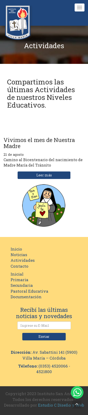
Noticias (19, 254)
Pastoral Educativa (29, 291)
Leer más (44, 175)
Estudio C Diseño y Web (61, 405)
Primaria (19, 279)
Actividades (23, 260)
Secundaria (22, 285)
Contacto (19, 266)
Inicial (17, 274)
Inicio (16, 249)
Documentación (26, 296)
